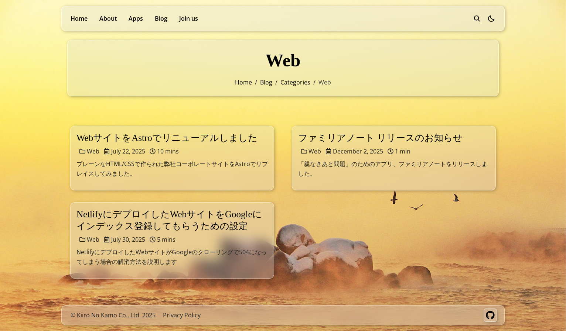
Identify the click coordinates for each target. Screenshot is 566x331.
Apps (136, 18)
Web (89, 151)
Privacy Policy (182, 315)
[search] (477, 18)
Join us (188, 18)
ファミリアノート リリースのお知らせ (380, 138)
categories (295, 82)
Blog (161, 18)
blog (266, 82)
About (108, 18)
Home (79, 18)
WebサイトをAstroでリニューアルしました (167, 138)
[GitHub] (490, 315)
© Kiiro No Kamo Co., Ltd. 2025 (113, 315)
